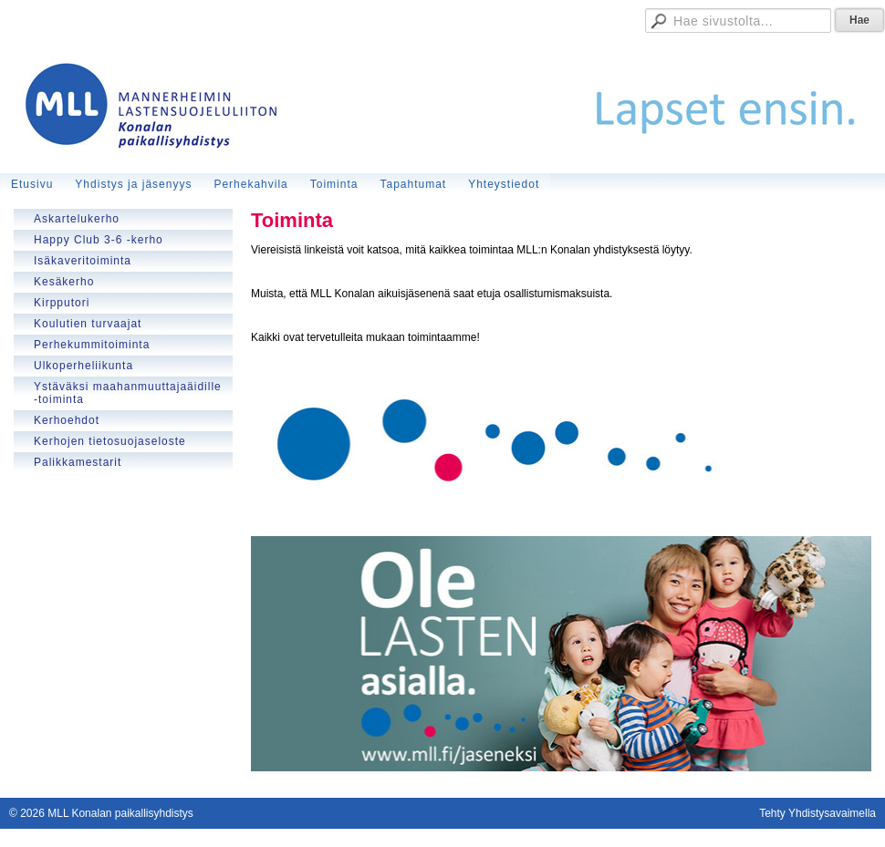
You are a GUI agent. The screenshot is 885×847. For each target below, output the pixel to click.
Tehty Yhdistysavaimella (817, 813)
